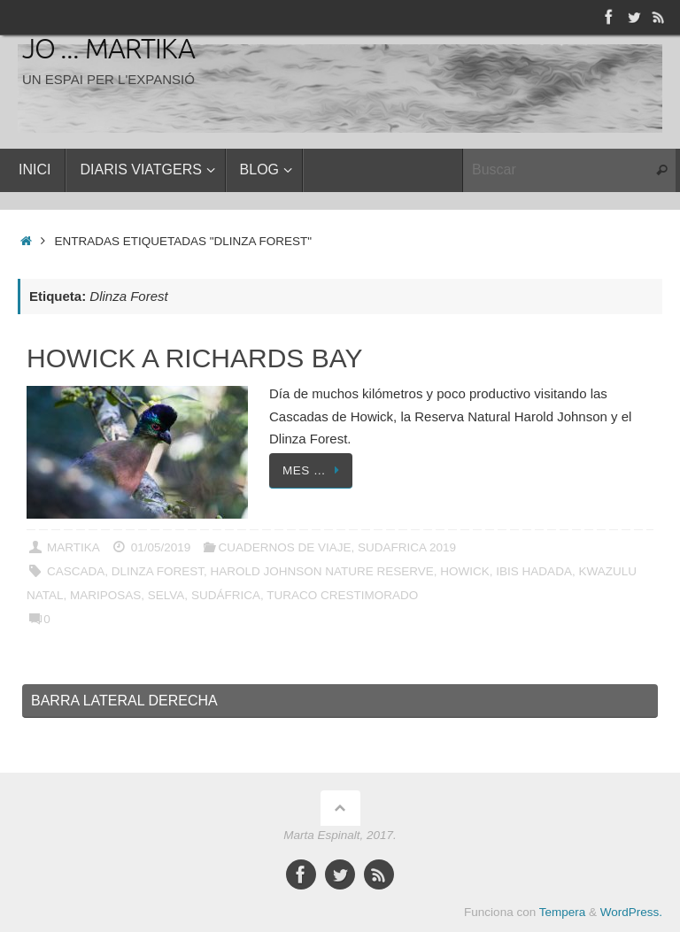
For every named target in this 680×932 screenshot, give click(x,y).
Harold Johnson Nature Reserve (322, 571)
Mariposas (105, 595)
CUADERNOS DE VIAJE (284, 547)
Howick (465, 571)
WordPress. (631, 912)
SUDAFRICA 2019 (407, 547)
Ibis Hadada (534, 571)
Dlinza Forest (158, 571)
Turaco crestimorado (342, 595)
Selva (166, 595)
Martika (73, 547)
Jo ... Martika (108, 50)
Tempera (562, 912)
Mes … (313, 470)
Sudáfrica (225, 595)
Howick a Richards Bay (195, 358)
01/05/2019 (161, 547)
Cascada (75, 571)
